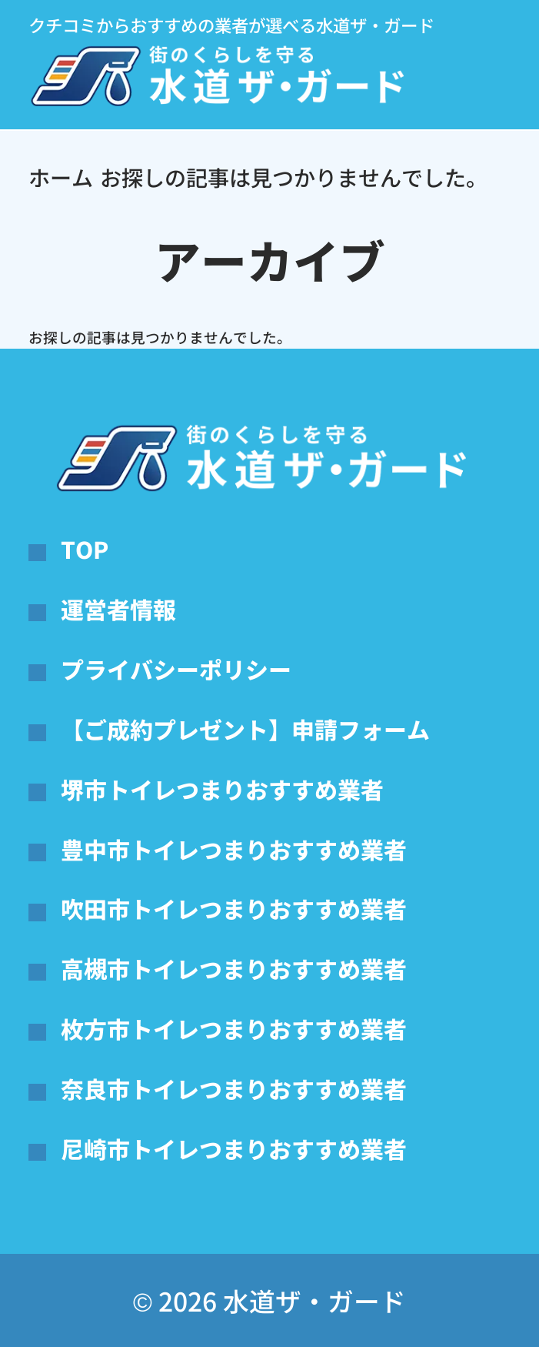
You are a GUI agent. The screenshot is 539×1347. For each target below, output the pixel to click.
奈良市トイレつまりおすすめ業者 (234, 1088)
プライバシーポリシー (176, 669)
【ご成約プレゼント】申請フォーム (245, 729)
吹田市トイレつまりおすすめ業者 (234, 908)
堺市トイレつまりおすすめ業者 (222, 789)
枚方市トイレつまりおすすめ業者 (234, 1028)
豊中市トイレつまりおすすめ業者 (234, 849)
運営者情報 (118, 609)
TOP (84, 549)
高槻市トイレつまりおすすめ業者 (234, 968)
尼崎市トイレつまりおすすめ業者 (234, 1148)
